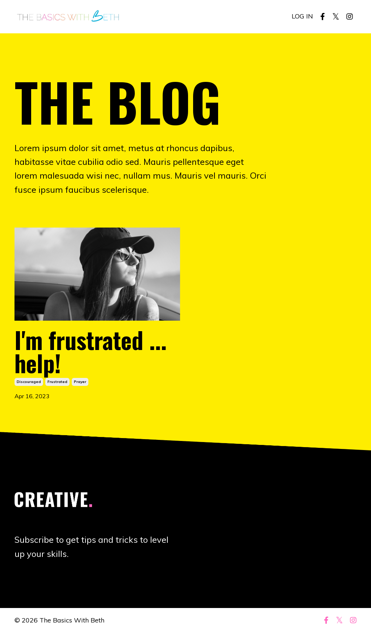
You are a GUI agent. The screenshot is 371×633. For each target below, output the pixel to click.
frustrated (57, 381)
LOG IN (302, 16)
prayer (80, 381)
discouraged (29, 381)
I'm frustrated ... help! (90, 351)
